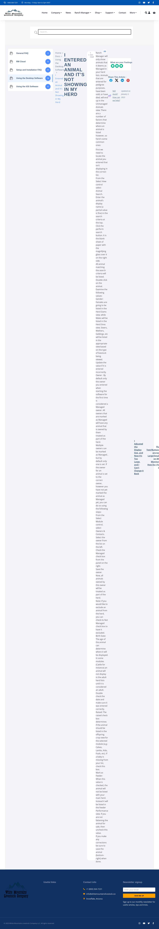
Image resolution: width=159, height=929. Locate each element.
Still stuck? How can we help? (114, 96)
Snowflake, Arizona (94, 898)
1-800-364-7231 (12, 2)
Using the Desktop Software (59, 64)
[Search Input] (84, 32)
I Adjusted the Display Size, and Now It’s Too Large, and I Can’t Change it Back (137, 457)
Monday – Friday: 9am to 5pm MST (37, 2)
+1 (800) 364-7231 (94, 889)
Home (58, 53)
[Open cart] (154, 13)
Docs (57, 56)
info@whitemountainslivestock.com (101, 894)
